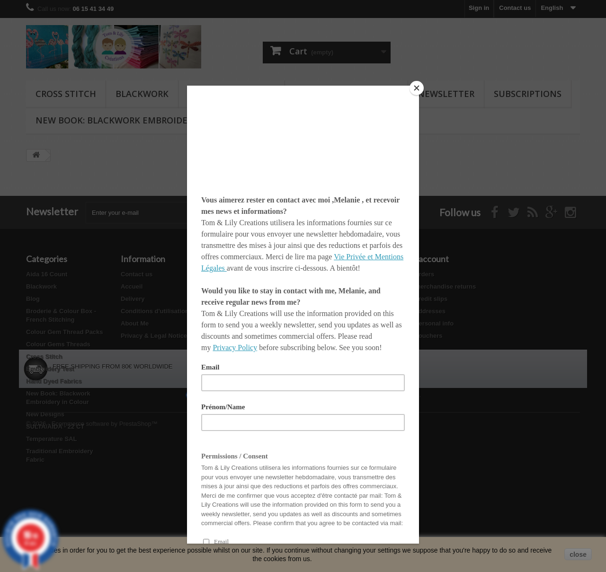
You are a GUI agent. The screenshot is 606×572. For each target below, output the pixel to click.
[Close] (417, 88)
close (578, 554)
